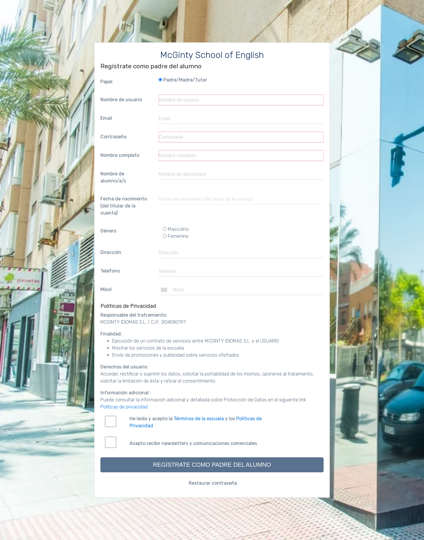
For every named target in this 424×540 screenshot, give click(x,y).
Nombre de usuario (121, 99)
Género (108, 231)
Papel (106, 81)
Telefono (110, 271)
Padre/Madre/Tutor (182, 80)
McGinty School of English (212, 55)
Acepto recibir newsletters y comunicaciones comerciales (193, 443)
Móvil (106, 289)
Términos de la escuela (199, 418)
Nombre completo (119, 155)
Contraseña (113, 136)
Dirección (110, 252)
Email (106, 118)
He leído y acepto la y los (196, 422)
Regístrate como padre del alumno (212, 464)
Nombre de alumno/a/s (113, 177)
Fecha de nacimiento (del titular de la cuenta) (123, 206)
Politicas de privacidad (124, 407)
